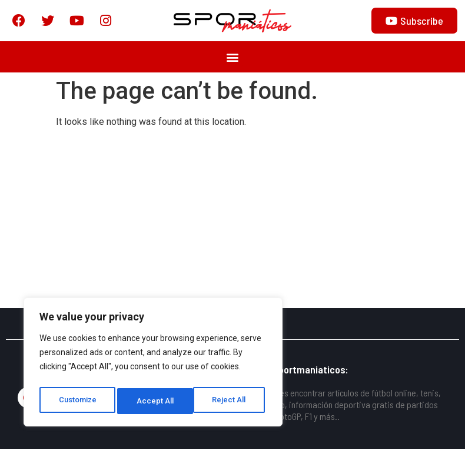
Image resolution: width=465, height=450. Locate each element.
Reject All (155, 401)
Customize (77, 401)
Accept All (230, 401)
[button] (233, 58)
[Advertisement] (232, 220)
